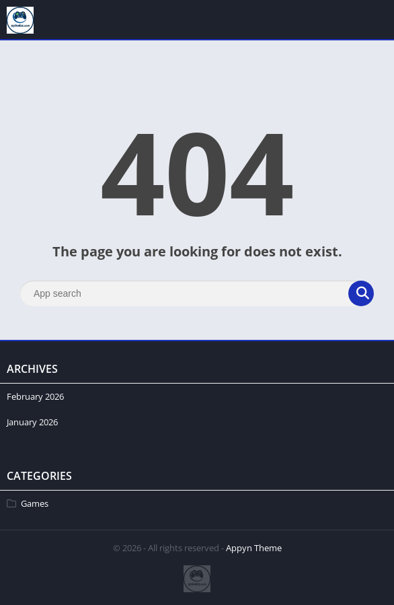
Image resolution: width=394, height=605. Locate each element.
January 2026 (32, 422)
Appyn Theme (254, 548)
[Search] (197, 293)
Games (34, 503)
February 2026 (35, 396)
